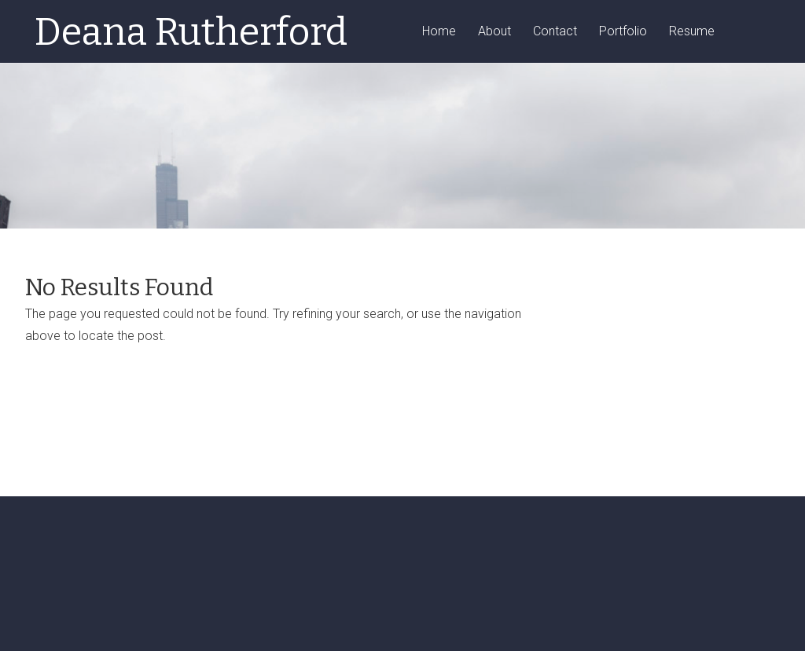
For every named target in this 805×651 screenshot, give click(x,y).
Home (439, 31)
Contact (555, 31)
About (494, 31)
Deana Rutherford (191, 32)
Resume (692, 31)
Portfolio (623, 31)
